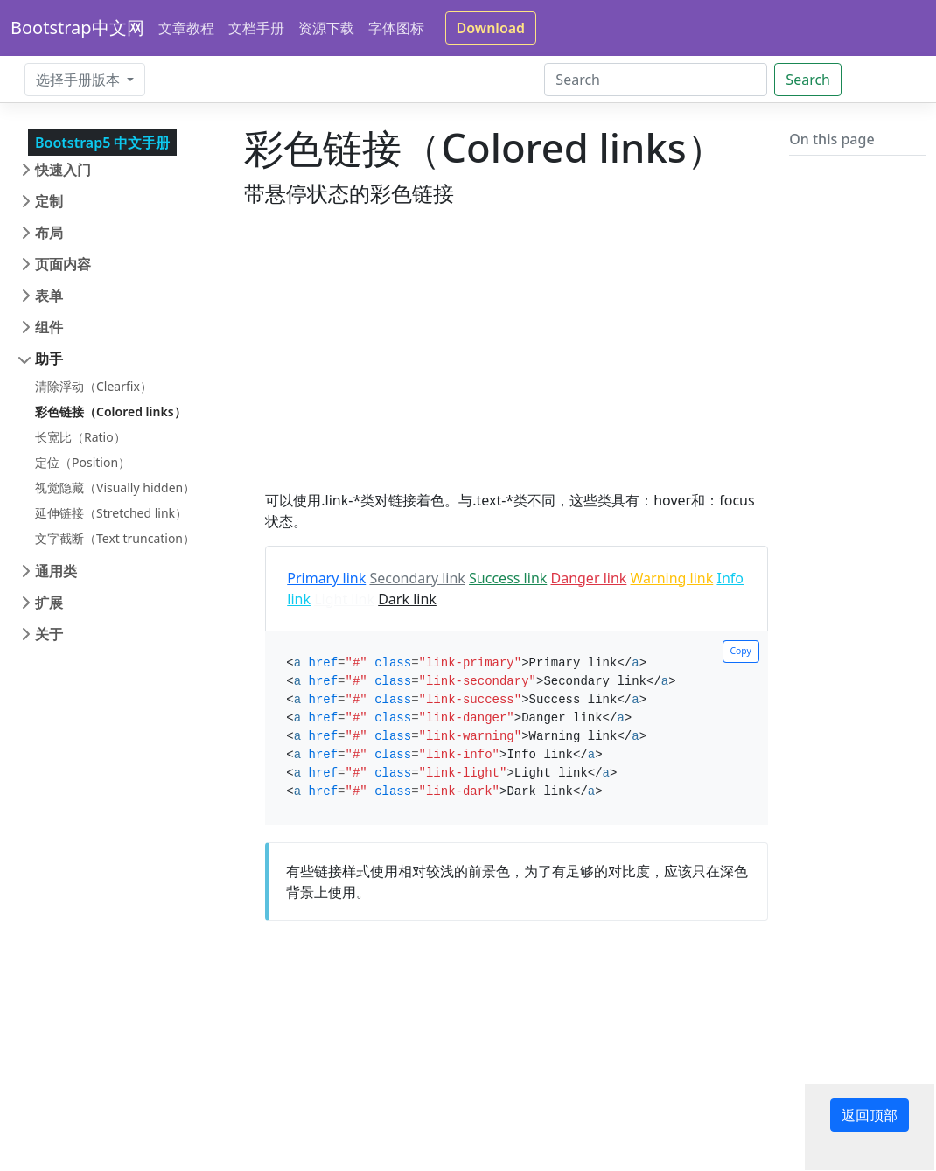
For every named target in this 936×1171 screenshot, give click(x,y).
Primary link (326, 578)
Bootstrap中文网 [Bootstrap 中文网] (77, 27)
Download (491, 28)
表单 (49, 295)
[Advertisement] (506, 367)
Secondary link (417, 578)
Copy (740, 651)
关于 (49, 634)
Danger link (588, 578)
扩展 (49, 602)
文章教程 (186, 28)
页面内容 (63, 264)
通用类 (56, 571)
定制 (49, 201)
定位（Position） (82, 462)
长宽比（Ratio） (80, 437)
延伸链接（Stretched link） (111, 513)
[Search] (655, 79)
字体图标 (396, 28)
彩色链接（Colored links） (110, 411)
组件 (49, 327)
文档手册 (256, 28)
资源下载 (326, 28)
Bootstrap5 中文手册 (102, 142)
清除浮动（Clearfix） (93, 386)
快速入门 (63, 169)
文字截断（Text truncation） (115, 538)
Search (808, 79)
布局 (49, 232)
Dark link (407, 599)
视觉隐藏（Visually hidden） (115, 487)
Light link (344, 599)
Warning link (672, 578)
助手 (49, 358)
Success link (508, 578)
